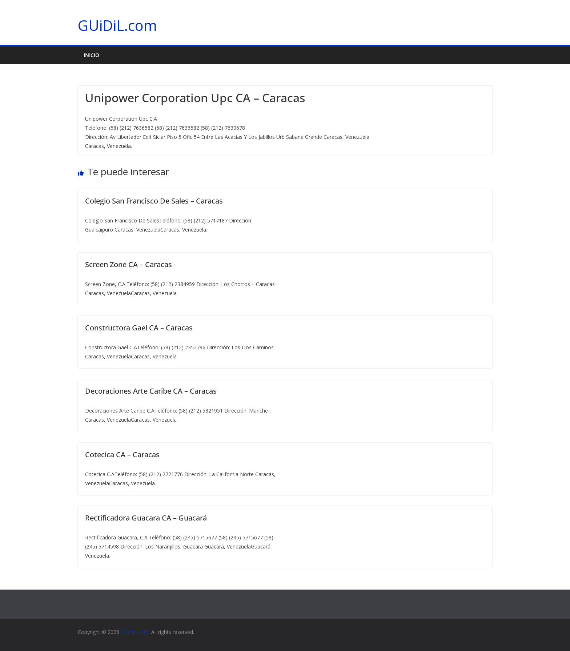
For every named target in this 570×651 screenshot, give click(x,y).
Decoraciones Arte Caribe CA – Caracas (151, 391)
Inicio (91, 55)
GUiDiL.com (117, 25)
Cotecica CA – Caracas (122, 454)
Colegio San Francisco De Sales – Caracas (154, 201)
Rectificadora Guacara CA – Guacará (146, 518)
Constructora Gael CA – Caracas (139, 328)
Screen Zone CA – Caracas (128, 264)
